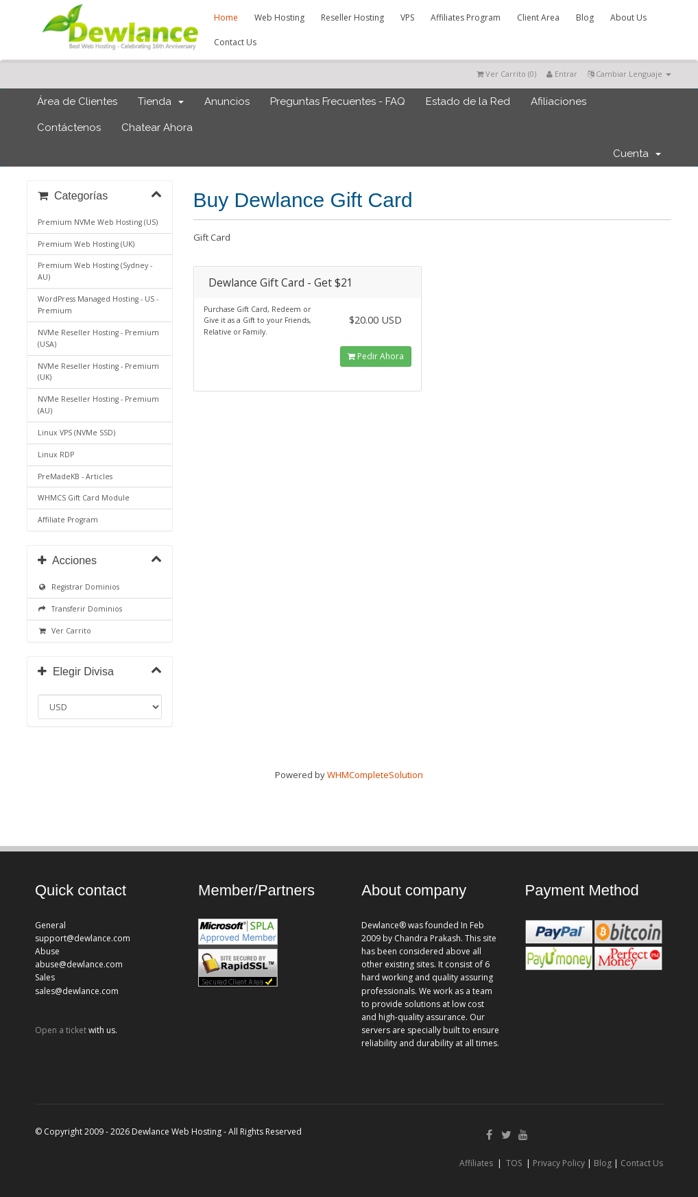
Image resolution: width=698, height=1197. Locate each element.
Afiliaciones (558, 101)
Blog (585, 17)
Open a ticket (60, 1030)
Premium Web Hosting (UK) (86, 244)
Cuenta (637, 153)
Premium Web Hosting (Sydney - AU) (95, 271)
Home (226, 17)
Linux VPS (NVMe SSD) (76, 432)
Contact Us (235, 42)
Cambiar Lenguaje (629, 74)
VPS (407, 17)
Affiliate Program (68, 519)
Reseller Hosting (352, 17)
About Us (628, 17)
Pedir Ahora (376, 356)
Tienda (161, 101)
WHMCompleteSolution (375, 775)
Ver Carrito (64, 631)
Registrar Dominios (78, 587)
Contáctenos (69, 127)
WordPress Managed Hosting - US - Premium (98, 304)
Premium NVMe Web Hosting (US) (98, 222)
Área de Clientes (77, 101)
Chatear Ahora (157, 127)
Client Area (538, 17)
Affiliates (476, 1163)
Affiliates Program (466, 17)
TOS (514, 1163)
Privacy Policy (559, 1163)
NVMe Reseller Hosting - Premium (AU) (98, 404)
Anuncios (227, 101)
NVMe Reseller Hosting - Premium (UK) (98, 372)
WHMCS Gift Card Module (84, 498)
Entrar (561, 74)
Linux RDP (56, 454)
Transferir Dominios (80, 609)
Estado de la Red (468, 101)
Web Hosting (279, 17)
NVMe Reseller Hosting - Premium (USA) (98, 338)
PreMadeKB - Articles (75, 476)
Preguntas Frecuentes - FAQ (337, 101)
